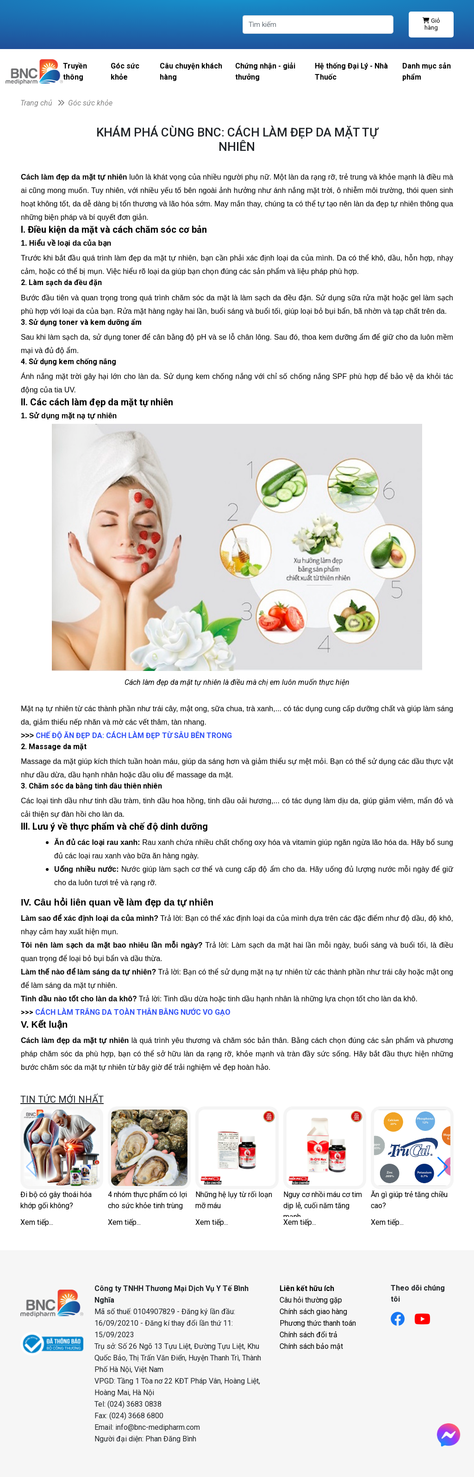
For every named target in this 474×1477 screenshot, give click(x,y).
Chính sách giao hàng (313, 1311)
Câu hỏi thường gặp (311, 1300)
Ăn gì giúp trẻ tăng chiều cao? (409, 1200)
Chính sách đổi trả (308, 1334)
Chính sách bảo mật (311, 1346)
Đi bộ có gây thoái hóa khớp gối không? (56, 1200)
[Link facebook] (402, 1316)
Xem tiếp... (36, 1222)
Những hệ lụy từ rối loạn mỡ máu (233, 1200)
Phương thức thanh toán (318, 1323)
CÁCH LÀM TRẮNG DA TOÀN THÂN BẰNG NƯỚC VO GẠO (133, 1012)
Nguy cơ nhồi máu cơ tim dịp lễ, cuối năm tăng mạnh (322, 1203)
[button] (443, 1167)
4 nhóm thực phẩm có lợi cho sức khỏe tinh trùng (147, 1200)
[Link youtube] (427, 1316)
